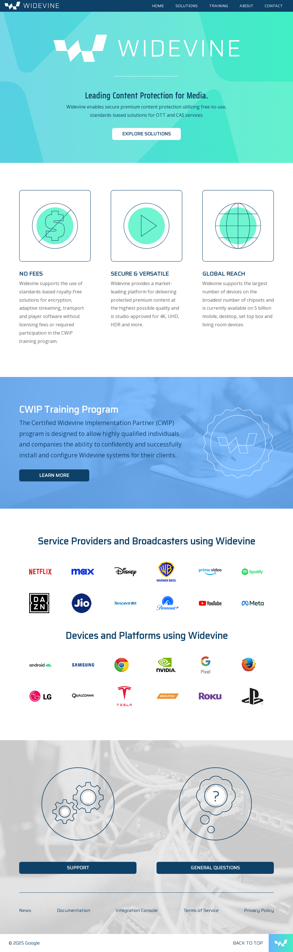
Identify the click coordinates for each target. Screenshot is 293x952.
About (246, 6)
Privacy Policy (259, 910)
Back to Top (248, 943)
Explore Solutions (146, 133)
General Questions (215, 867)
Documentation (73, 910)
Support (78, 867)
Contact (274, 6)
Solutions (186, 6)
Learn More (54, 475)
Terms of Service (201, 910)
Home (158, 6)
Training (218, 6)
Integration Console (137, 910)
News (25, 910)
